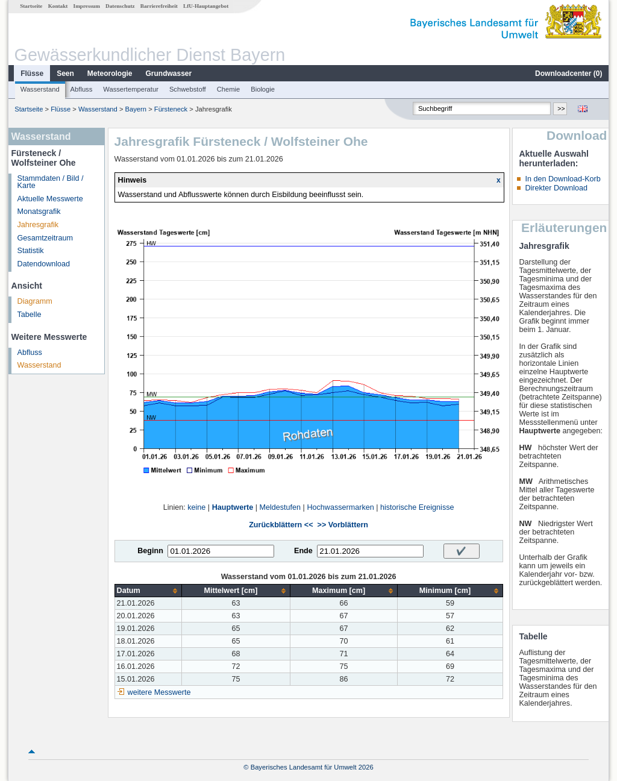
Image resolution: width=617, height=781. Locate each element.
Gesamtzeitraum (45, 238)
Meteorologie (110, 73)
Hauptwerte (233, 507)
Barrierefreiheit (159, 6)
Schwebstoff (187, 89)
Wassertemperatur (130, 89)
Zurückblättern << (281, 525)
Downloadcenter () (568, 73)
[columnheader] (148, 591)
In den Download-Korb (562, 179)
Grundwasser (169, 73)
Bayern (135, 109)
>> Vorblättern (343, 525)
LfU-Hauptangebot (205, 6)
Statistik (30, 250)
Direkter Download (556, 188)
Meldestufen (280, 507)
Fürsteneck (170, 109)
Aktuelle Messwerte (50, 199)
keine (196, 507)
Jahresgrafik (38, 225)
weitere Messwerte (159, 692)
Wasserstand (40, 89)
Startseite (31, 6)
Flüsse (31, 73)
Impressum (87, 6)
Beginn (150, 551)
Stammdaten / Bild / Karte (50, 182)
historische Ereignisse (417, 507)
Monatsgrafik (39, 211)
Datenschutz (120, 6)
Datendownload (43, 264)
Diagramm (34, 301)
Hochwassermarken (340, 507)
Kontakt (58, 6)
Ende (303, 551)
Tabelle (29, 314)
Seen (65, 73)
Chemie (228, 89)
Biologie (263, 89)
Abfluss (81, 89)
